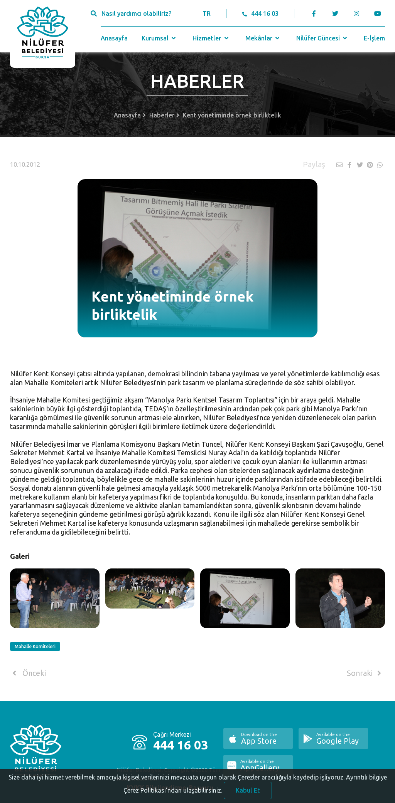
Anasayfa (114, 38)
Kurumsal (159, 38)
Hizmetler (211, 38)
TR (207, 13)
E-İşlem (374, 38)
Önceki (28, 673)
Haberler (161, 115)
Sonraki (365, 673)
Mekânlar (263, 38)
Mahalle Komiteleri (35, 646)
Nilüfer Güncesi (322, 38)
